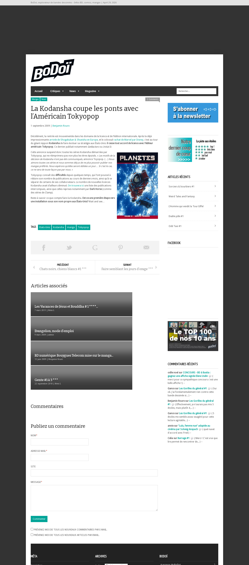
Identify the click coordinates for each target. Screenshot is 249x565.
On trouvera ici (76, 191)
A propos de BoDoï (170, 533)
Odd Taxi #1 (175, 232)
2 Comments (152, 105)
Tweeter (69, 253)
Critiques (55, 98)
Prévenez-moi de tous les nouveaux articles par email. (66, 503)
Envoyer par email (146, 253)
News (72, 98)
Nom (34, 399)
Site (33, 430)
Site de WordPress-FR (42, 547)
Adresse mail (39, 414)
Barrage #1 (184, 444)
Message (36, 445)
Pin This (120, 253)
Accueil (38, 97)
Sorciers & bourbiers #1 (182, 192)
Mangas (35, 105)
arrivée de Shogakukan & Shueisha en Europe (73, 145)
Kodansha (58, 233)
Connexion (36, 537)
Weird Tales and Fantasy (182, 202)
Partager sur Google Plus (95, 253)
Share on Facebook (43, 253)
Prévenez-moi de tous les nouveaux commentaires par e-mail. (70, 498)
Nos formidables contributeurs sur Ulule (181, 546)
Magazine (90, 98)
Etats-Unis (44, 233)
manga (71, 233)
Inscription (36, 533)
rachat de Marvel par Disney (128, 145)
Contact (164, 539)
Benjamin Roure (61, 131)
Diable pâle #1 (176, 222)
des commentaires (43, 544)
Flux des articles (41, 540)
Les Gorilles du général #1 (193, 394)
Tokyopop (83, 233)
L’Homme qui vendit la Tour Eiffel (186, 212)
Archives (99, 534)
